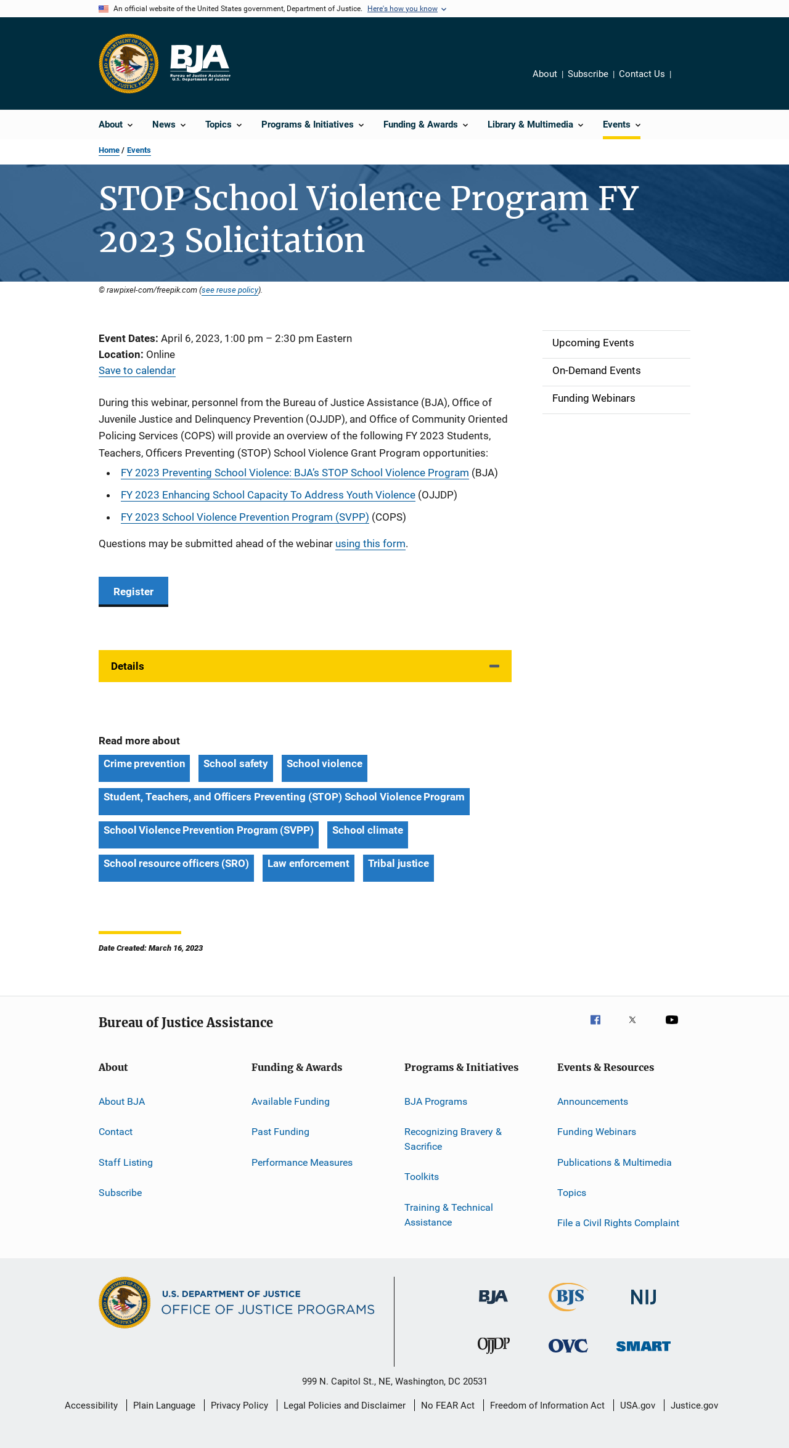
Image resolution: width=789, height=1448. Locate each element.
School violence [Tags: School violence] (324, 763)
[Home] (200, 63)
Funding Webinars (596, 1131)
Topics (571, 1192)
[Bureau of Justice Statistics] (569, 1313)
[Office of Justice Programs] (129, 63)
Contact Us (642, 73)
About (545, 73)
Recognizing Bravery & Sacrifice (453, 1139)
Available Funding (290, 1101)
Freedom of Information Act (547, 1405)
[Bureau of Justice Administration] (493, 1306)
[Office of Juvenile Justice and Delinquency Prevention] (494, 1356)
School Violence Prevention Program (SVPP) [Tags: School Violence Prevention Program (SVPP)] (209, 830)
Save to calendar (137, 370)
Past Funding (280, 1131)
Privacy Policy (239, 1405)
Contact (116, 1131)
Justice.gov (694, 1405)
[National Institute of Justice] (643, 1306)
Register (133, 591)
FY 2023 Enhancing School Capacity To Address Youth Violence (268, 495)
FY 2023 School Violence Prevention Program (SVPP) (245, 517)
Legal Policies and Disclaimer (345, 1405)
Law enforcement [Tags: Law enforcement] (309, 863)
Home (109, 150)
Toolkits (421, 1176)
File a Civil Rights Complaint (618, 1223)
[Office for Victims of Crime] (568, 1355)
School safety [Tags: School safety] (235, 763)
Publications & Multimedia (614, 1162)
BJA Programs (435, 1101)
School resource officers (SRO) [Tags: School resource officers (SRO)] (176, 863)
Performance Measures (302, 1162)
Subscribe (588, 73)
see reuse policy (230, 289)
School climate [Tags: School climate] (367, 830)
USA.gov (637, 1405)
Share (690, 82)
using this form (370, 543)
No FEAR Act (448, 1405)
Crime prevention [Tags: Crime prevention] (144, 763)
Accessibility (91, 1405)
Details (127, 666)
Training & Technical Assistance (448, 1215)
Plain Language (164, 1405)
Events (139, 150)
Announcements (592, 1101)
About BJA (122, 1101)
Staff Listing (126, 1162)
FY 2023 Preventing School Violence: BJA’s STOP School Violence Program (295, 472)
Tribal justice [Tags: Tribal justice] (399, 863)
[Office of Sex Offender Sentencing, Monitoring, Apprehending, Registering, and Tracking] (643, 1353)
